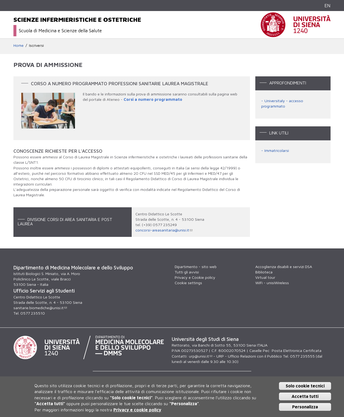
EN (327, 5)
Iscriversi (36, 45)
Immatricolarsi (276, 150)
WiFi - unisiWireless (272, 282)
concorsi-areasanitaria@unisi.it (163, 230)
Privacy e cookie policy (137, 409)
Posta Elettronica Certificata (296, 350)
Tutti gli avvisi (187, 272)
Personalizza (305, 406)
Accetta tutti (305, 396)
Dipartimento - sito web (196, 266)
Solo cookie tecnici (305, 385)
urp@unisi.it (200, 356)
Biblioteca (264, 272)
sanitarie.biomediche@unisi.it (40, 307)
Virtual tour (265, 277)
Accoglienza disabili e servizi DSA (283, 266)
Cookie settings (188, 282)
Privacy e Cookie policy (195, 277)
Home (18, 45)
